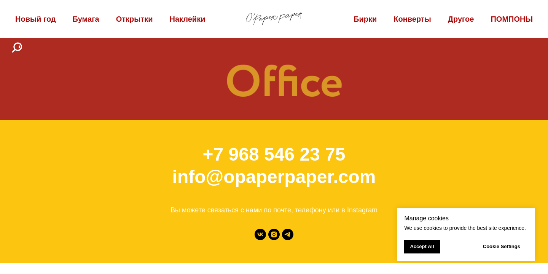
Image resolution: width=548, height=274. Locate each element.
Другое (461, 19)
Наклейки (187, 19)
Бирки (365, 19)
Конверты (412, 19)
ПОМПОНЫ (512, 19)
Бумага (86, 19)
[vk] (260, 234)
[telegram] (287, 234)
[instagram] (274, 234)
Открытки (134, 19)
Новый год (35, 19)
